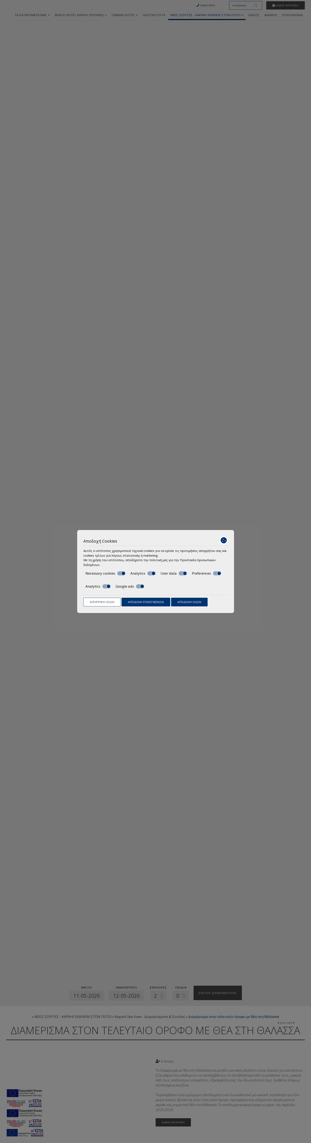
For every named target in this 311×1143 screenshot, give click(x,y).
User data (174, 573)
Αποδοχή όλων (189, 602)
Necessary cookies (105, 573)
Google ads (130, 586)
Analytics (143, 573)
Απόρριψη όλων (102, 602)
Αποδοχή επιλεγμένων (146, 602)
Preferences (206, 573)
